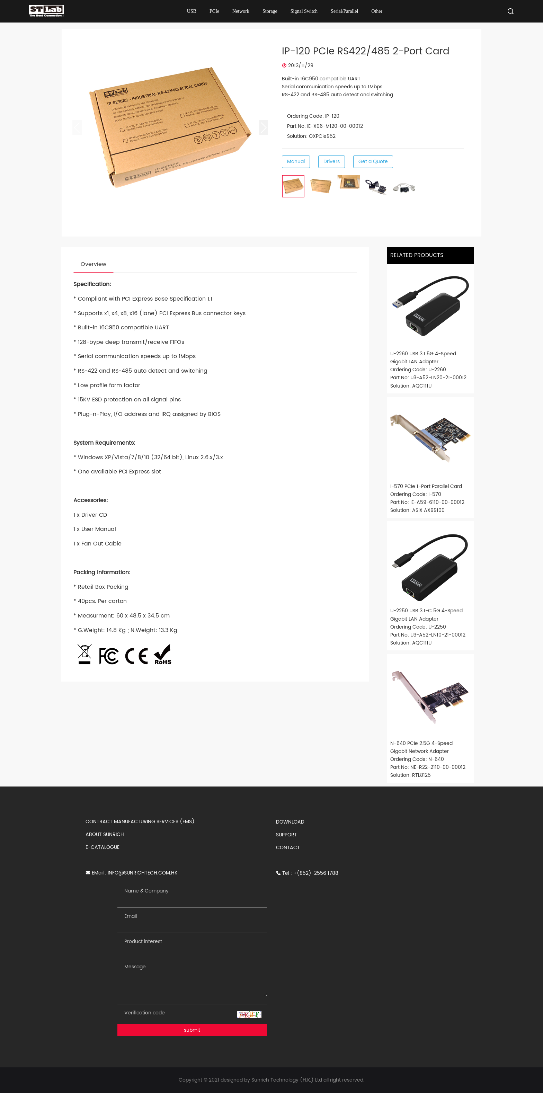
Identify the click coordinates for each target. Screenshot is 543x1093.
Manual (296, 162)
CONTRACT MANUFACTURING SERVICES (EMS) (140, 822)
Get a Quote (373, 162)
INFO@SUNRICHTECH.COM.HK (142, 873)
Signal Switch (304, 11)
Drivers (331, 162)
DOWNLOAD (290, 822)
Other (376, 11)
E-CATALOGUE (102, 847)
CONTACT (288, 848)
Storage (269, 11)
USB (191, 11)
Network (240, 11)
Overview (93, 264)
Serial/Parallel (344, 11)
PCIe (214, 11)
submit (192, 1030)
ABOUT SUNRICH (105, 834)
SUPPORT (286, 835)
